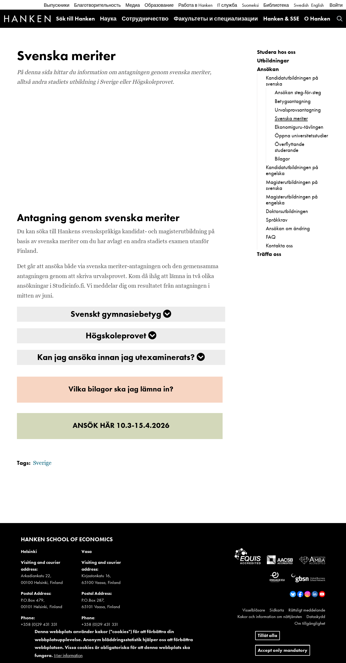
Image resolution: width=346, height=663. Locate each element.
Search (340, 19)
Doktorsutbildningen (287, 211)
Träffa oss (269, 254)
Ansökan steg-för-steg (298, 92)
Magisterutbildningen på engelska (292, 199)
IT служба (227, 5)
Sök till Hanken (75, 18)
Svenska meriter (291, 118)
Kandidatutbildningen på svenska (292, 80)
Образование (159, 5)
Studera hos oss (276, 51)
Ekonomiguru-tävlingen (299, 126)
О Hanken (317, 18)
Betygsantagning (293, 101)
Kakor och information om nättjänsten (269, 616)
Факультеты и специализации (216, 18)
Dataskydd (315, 616)
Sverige (42, 463)
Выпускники (56, 5)
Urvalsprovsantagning (298, 109)
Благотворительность (97, 5)
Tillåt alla (267, 635)
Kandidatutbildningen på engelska (292, 170)
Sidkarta (276, 610)
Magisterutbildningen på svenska (292, 184)
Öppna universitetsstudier (301, 135)
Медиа (132, 5)
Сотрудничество (145, 18)
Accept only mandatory (282, 650)
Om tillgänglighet (309, 623)
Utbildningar (273, 60)
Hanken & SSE (281, 18)
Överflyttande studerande (289, 146)
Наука (108, 18)
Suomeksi (250, 5)
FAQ (271, 236)
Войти (336, 5)
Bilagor (282, 158)
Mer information (68, 655)
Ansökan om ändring (288, 228)
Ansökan (268, 69)
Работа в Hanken (195, 5)
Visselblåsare (253, 610)
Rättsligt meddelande (306, 610)
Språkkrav (276, 219)
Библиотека (276, 5)
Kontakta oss (279, 245)
